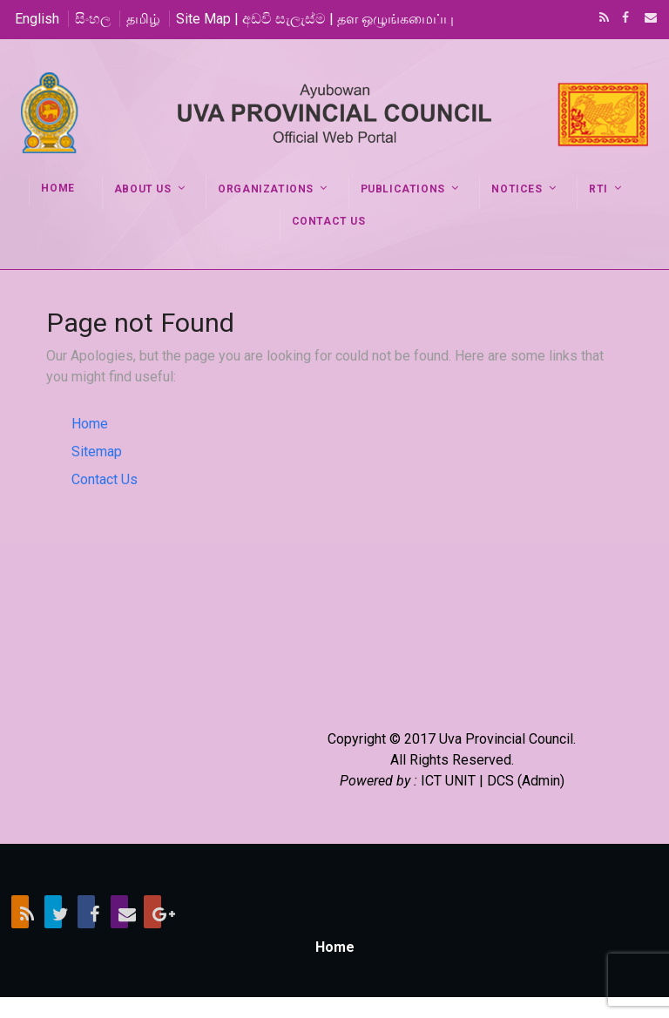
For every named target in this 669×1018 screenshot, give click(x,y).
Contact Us (104, 479)
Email (645, 19)
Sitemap (96, 451)
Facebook (623, 19)
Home (89, 423)
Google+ (152, 911)
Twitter (53, 911)
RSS (601, 19)
